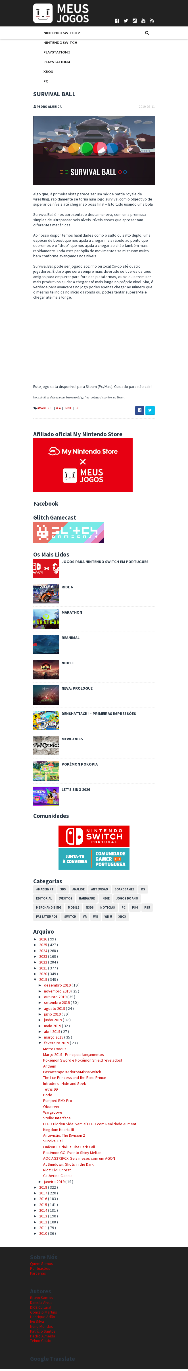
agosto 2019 (52, 1010)
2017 (40, 1195)
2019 (40, 982)
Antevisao (96, 892)
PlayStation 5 (53, 53)
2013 (40, 1218)
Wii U (105, 919)
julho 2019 (50, 1016)
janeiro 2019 (51, 1183)
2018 (40, 1189)
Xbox (45, 72)
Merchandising (45, 910)
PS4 (132, 910)
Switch (67, 919)
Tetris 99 (47, 1091)
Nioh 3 (64, 665)
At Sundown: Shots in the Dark (65, 1166)
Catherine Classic (54, 1178)
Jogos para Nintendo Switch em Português (102, 563)
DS (140, 892)
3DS (60, 892)
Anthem (46, 1068)
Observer (48, 1108)
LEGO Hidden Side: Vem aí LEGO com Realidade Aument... (88, 1126)
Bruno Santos (41, 1300)
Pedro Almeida (42, 1338)
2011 (40, 1230)
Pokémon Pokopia (77, 766)
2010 (40, 1235)
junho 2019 (50, 1022)
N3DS (87, 910)
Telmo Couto (40, 1343)
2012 (40, 1224)
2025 (40, 947)
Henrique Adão (42, 1319)
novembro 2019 (54, 993)
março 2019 (51, 1039)
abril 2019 (49, 1033)
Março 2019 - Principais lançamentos (70, 1056)
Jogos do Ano (124, 901)
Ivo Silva (37, 1324)
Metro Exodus (51, 1051)
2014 (40, 1212)
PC (42, 82)
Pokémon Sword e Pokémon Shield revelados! (79, 1062)
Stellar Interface (54, 1120)
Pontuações (40, 1270)
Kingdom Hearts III (55, 1131)
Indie (65, 410)
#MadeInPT (42, 410)
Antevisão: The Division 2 (61, 1137)
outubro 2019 (52, 999)
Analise (75, 892)
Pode (44, 1097)
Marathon (69, 614)
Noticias (104, 910)
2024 (40, 953)
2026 (40, 941)
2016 (40, 1201)
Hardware (84, 901)
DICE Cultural (40, 1309)
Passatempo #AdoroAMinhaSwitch (69, 1074)
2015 (40, 1206)
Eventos (62, 901)
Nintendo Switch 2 (58, 33)
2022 (40, 964)
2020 (40, 976)
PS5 (144, 910)
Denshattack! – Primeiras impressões (96, 715)
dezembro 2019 (54, 987)
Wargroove (49, 1114)
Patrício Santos (43, 1333)
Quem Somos (41, 1266)
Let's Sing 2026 (73, 791)
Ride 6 (64, 589)
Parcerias (38, 1275)
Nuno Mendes (41, 1328)
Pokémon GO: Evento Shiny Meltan (69, 1154)
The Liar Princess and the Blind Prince (71, 1080)
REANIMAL (67, 639)
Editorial (41, 901)
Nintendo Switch (57, 43)
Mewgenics (69, 741)
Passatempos (44, 919)
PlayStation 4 (53, 62)
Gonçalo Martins (43, 1314)
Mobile (70, 910)
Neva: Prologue (74, 690)
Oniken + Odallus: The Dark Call (66, 1149)
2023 (40, 958)
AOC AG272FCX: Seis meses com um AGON (76, 1160)
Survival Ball (50, 1143)
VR (81, 919)
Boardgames (121, 892)
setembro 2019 (54, 1005)
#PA (55, 410)
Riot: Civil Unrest (54, 1172)
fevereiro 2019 (54, 1045)
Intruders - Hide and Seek (61, 1085)
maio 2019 (50, 1028)
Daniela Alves (41, 1304)
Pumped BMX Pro (54, 1103)
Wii (92, 919)
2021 (40, 970)
